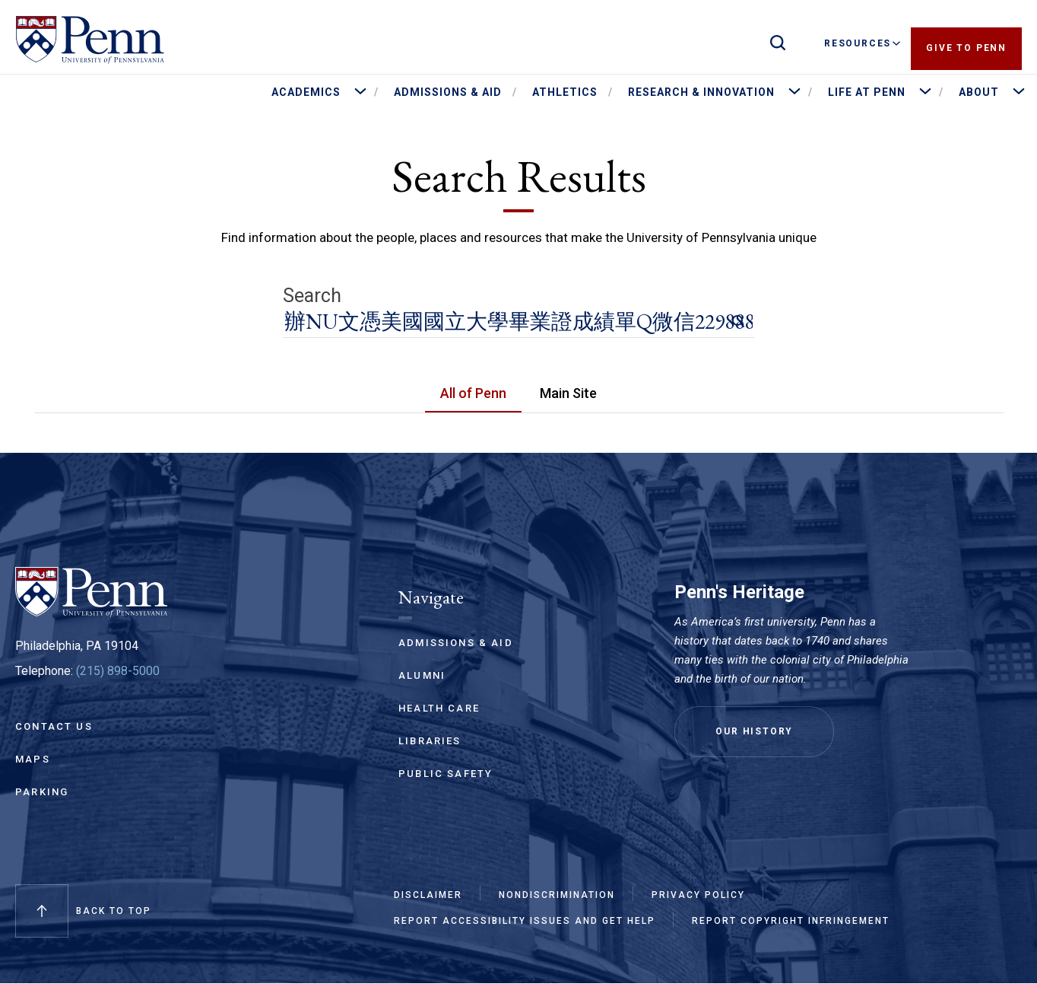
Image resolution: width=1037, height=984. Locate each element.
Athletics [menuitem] (565, 92)
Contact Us (54, 726)
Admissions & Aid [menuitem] (448, 92)
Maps (32, 759)
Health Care (439, 708)
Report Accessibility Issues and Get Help (524, 921)
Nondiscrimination (557, 895)
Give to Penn (966, 43)
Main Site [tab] (568, 393)
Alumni (422, 675)
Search (312, 296)
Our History (754, 731)
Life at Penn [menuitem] (866, 92)
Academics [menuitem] (306, 92)
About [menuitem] (979, 92)
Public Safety (445, 773)
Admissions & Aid (455, 642)
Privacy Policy (698, 895)
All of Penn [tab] (473, 393)
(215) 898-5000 (118, 671)
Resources (862, 43)
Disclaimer (428, 895)
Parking (41, 792)
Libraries (429, 741)
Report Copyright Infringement (791, 921)
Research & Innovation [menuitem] (701, 92)
